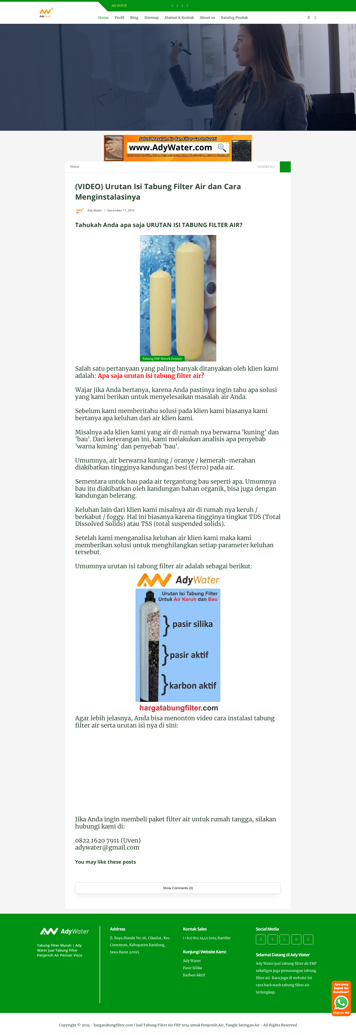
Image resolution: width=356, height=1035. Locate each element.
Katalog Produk (234, 17)
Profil (119, 17)
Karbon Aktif (194, 975)
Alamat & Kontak (179, 17)
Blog (134, 17)
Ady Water (192, 960)
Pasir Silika (192, 968)
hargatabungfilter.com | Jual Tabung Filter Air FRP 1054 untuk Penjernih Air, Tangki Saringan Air (177, 1025)
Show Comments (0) (178, 888)
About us (207, 17)
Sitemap (151, 17)
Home (103, 17)
